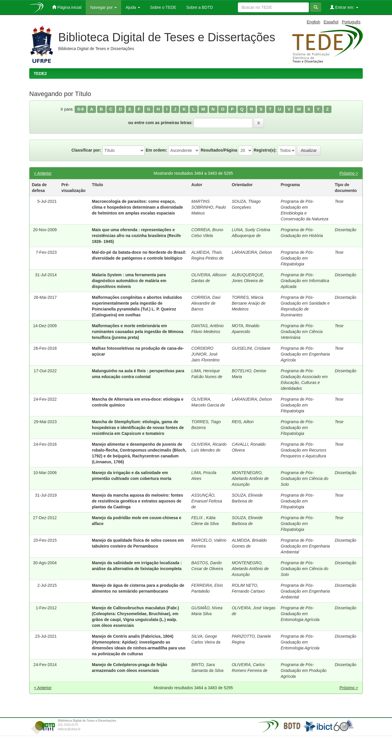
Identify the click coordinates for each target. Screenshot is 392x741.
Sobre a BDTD (199, 7)
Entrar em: (344, 7)
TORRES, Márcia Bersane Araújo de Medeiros (248, 303)
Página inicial (66, 7)
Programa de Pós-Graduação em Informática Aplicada (305, 280)
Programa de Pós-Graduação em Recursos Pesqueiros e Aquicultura (303, 450)
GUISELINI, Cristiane (251, 348)
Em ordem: (156, 150)
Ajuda (132, 7)
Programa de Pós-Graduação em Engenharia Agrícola (305, 354)
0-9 (80, 109)
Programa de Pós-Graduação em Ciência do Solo (305, 478)
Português (351, 22)
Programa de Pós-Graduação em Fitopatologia (297, 258)
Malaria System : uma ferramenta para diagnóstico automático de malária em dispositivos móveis (129, 280)
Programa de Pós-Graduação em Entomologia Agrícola (300, 614)
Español (331, 22)
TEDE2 (40, 73)
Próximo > (349, 173)
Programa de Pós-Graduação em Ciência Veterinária (302, 331)
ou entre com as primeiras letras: (160, 122)
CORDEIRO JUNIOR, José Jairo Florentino (205, 354)
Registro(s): (265, 150)
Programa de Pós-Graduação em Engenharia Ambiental (305, 546)
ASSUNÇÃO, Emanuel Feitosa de (206, 501)
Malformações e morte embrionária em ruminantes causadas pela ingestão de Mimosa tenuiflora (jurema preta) (137, 331)
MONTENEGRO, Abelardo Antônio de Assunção (250, 478)
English (313, 22)
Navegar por (103, 7)
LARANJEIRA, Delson (252, 252)
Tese (339, 201)
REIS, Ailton (243, 421)
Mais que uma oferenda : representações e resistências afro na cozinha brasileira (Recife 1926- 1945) (136, 235)
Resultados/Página (219, 150)
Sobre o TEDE (162, 7)
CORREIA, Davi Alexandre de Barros (206, 303)
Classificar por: (86, 150)
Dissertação (345, 229)
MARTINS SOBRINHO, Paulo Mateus (208, 207)
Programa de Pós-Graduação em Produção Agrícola (303, 670)
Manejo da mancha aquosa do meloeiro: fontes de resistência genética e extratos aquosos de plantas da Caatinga (137, 501)
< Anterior (42, 173)
